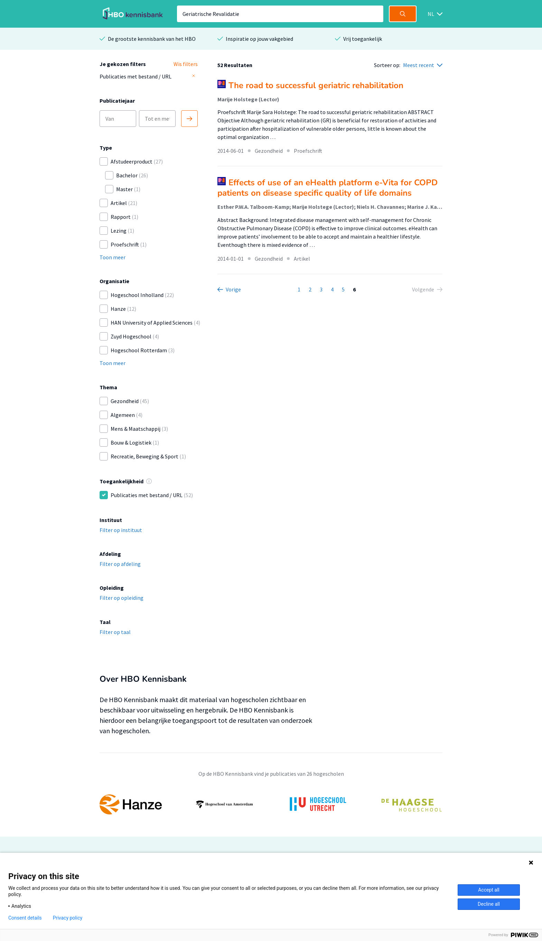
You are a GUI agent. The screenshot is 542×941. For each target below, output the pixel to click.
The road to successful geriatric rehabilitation (315, 85)
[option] (271, 804)
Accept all (488, 890)
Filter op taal (115, 632)
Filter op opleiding (121, 598)
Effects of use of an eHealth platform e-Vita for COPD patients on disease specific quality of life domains (327, 187)
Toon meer (112, 257)
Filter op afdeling (120, 564)
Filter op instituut (121, 530)
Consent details (25, 918)
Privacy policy (67, 918)
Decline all (489, 904)
